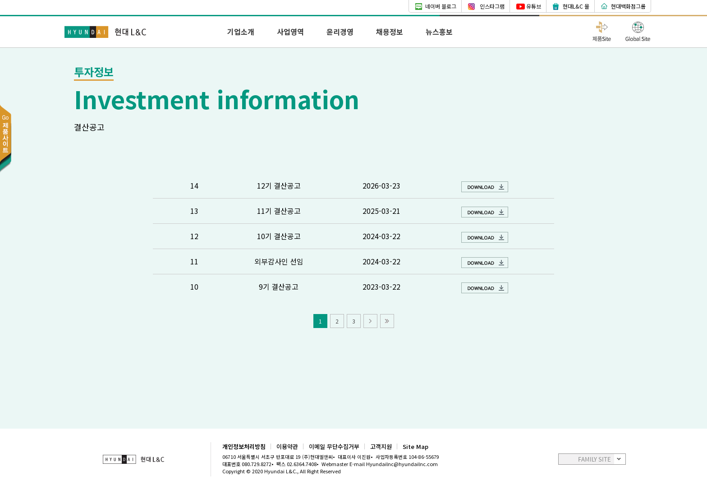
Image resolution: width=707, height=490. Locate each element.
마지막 (387, 321)
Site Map (415, 446)
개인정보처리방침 (244, 446)
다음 (370, 321)
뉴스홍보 (439, 31)
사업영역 (290, 31)
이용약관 (287, 446)
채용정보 (389, 31)
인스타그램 (492, 6)
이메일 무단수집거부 (334, 446)
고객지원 (381, 446)
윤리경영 (340, 31)
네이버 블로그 (440, 6)
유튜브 (533, 6)
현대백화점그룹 (628, 6)
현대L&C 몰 (576, 6)
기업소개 (240, 31)
